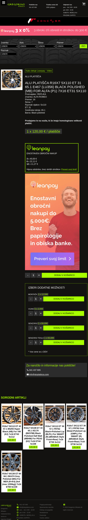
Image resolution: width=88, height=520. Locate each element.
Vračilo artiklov (44, 518)
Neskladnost (44, 512)
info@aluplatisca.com (39, 374)
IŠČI (83, 46)
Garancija (43, 515)
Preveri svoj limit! (69, 169)
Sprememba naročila (46, 507)
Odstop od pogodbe (46, 510)
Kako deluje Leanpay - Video (39, 71)
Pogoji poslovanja (45, 504)
